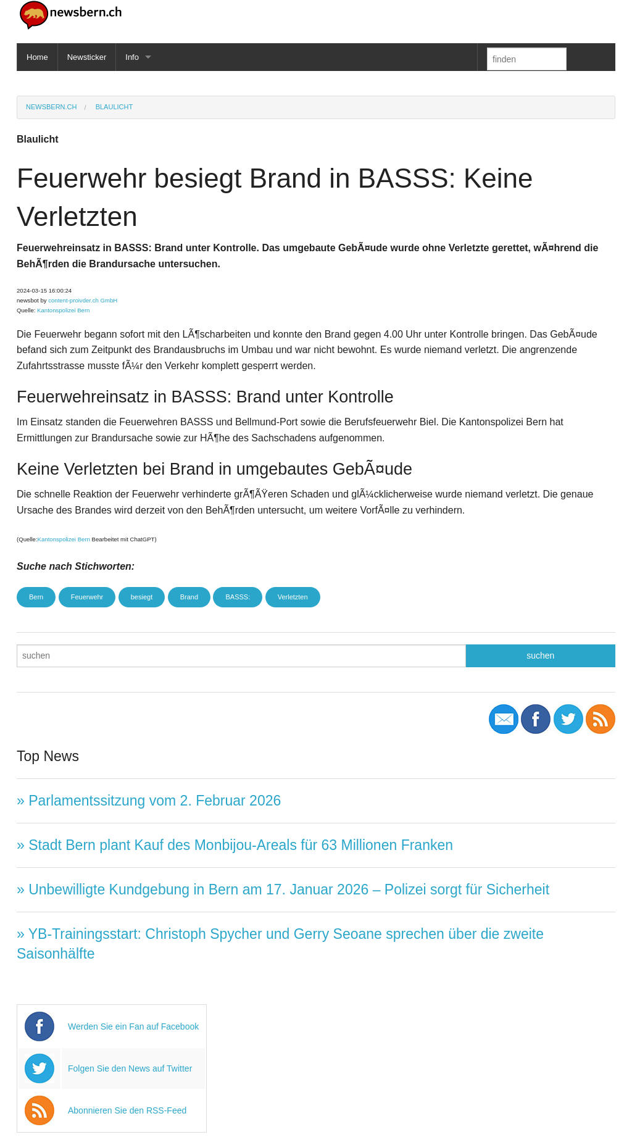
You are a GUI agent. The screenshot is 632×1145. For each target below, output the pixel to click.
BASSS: (237, 597)
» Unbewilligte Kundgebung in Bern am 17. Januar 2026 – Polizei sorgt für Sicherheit (283, 889)
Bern (36, 597)
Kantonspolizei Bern (63, 310)
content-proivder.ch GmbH (82, 300)
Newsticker (87, 57)
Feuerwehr (87, 597)
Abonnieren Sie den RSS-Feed (127, 1110)
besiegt (141, 597)
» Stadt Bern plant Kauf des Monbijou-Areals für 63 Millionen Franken (235, 845)
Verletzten (293, 597)
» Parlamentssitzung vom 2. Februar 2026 (149, 801)
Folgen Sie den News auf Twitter (130, 1068)
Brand (189, 597)
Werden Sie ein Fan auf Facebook (133, 1026)
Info (132, 57)
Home (37, 57)
